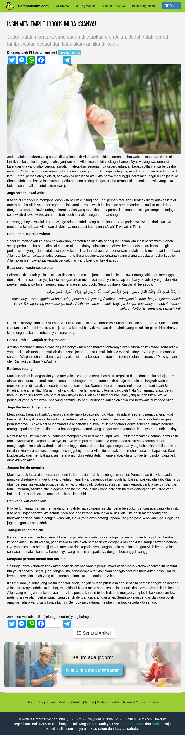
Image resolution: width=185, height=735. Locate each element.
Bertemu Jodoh (108, 702)
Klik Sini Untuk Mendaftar (92, 670)
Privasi (153, 702)
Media (89, 702)
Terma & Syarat (133, 702)
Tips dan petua (69, 52)
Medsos (64, 702)
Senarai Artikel (94, 633)
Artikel (77, 702)
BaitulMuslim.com (33, 6)
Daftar (172, 5)
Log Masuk (47, 702)
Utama (31, 702)
